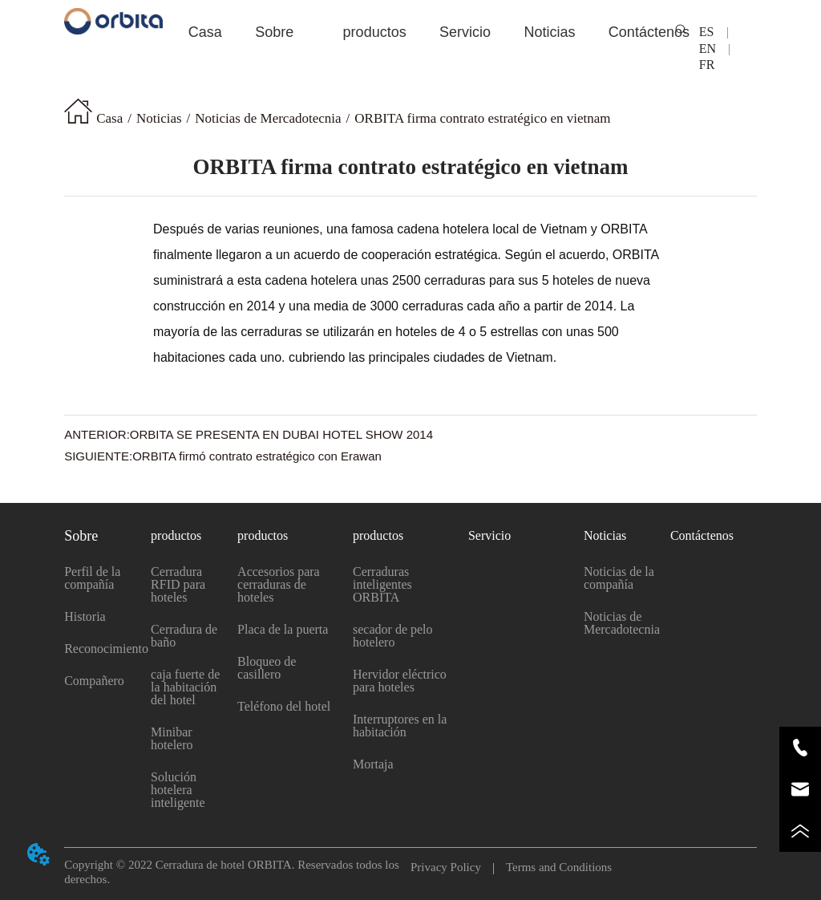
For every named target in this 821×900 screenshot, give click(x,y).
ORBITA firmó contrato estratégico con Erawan (257, 456)
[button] (274, 32)
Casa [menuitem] (205, 32)
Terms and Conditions (553, 867)
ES (713, 32)
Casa (109, 118)
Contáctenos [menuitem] (649, 32)
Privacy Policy (451, 867)
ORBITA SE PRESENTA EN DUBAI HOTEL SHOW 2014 (281, 434)
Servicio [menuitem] (465, 32)
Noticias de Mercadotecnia (268, 118)
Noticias (159, 118)
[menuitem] (274, 32)
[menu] (410, 32)
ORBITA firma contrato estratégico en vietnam (482, 118)
